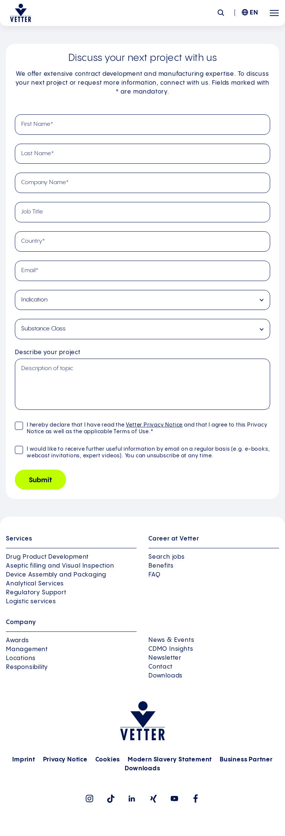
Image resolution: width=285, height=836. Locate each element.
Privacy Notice (65, 760)
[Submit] (40, 480)
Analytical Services (35, 584)
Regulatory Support (36, 593)
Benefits (160, 566)
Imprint (23, 760)
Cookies (107, 760)
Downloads (165, 676)
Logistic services (31, 601)
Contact (160, 667)
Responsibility (27, 667)
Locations (21, 658)
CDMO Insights (170, 649)
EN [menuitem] (254, 13)
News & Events (171, 640)
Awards (17, 640)
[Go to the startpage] (21, 13)
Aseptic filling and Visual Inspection (60, 566)
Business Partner (246, 760)
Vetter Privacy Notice (154, 425)
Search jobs (166, 557)
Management (27, 649)
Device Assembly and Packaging (56, 575)
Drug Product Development (47, 557)
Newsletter (164, 658)
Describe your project (48, 352)
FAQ (154, 575)
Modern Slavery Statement (170, 760)
